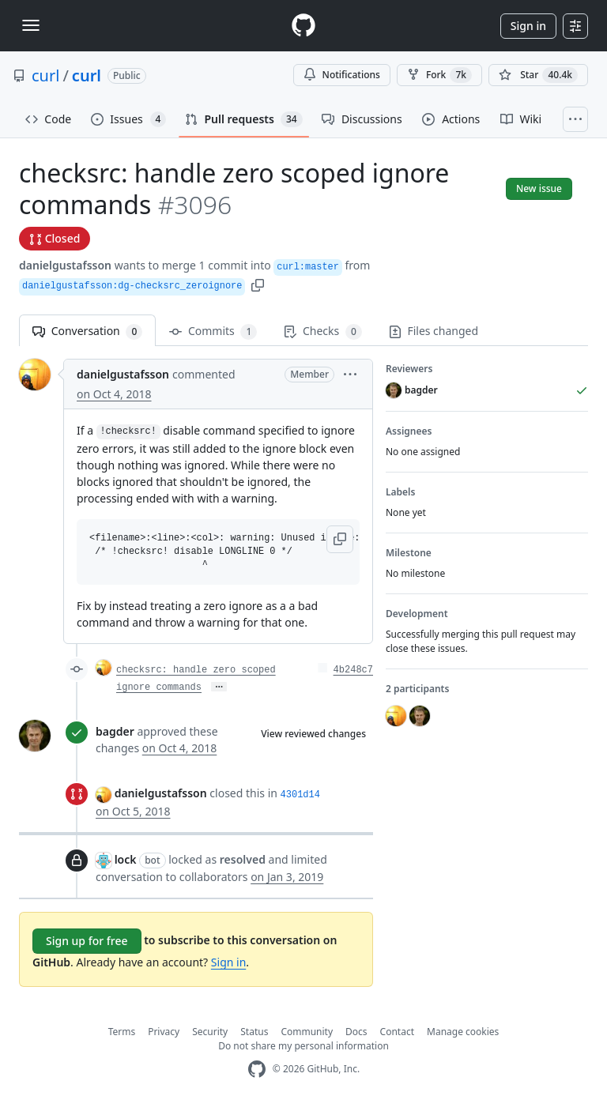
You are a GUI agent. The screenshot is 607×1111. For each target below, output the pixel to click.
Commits (213, 331)
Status (254, 1031)
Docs (356, 1031)
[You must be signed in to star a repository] (538, 75)
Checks (322, 331)
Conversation (87, 331)
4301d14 (300, 794)
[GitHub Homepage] (256, 1069)
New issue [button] (539, 188)
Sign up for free (87, 940)
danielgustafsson (65, 265)
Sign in (528, 25)
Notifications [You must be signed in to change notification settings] (342, 74)
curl (45, 75)
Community (307, 1031)
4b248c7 (353, 670)
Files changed (433, 330)
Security (210, 1031)
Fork (439, 75)
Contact (397, 1031)
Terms (122, 1031)
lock (126, 859)
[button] (257, 284)
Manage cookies (463, 1031)
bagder (115, 731)
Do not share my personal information (303, 1046)
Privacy (163, 1031)
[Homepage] (303, 26)
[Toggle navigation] (31, 25)
